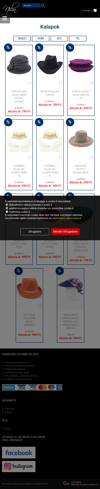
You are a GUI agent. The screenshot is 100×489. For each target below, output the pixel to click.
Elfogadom (34, 231)
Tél (78, 38)
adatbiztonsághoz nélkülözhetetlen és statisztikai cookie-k (40, 208)
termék (86, 10)
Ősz (59, 38)
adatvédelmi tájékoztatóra (66, 218)
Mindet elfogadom (65, 231)
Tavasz (22, 38)
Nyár (40, 38)
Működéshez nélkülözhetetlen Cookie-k (29, 204)
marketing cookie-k (18, 211)
